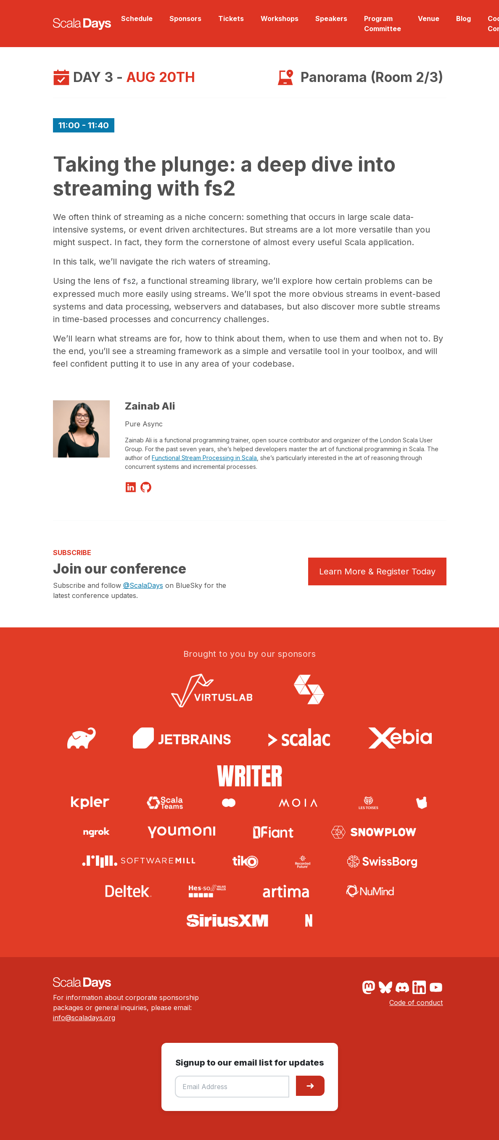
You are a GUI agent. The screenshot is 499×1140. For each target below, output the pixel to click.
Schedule (137, 18)
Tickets (231, 18)
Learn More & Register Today (377, 571)
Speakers (331, 18)
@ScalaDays (143, 585)
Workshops (279, 18)
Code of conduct (416, 1002)
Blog (463, 18)
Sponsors (185, 18)
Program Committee (382, 23)
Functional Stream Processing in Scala (204, 457)
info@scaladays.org (84, 1017)
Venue (428, 18)
